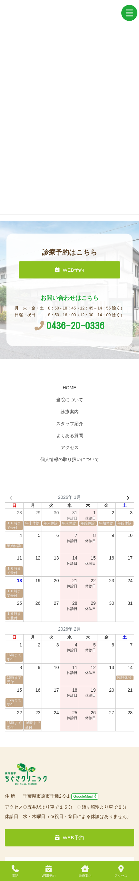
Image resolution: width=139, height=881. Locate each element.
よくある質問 (69, 435)
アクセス (70, 447)
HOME (69, 387)
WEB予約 (69, 270)
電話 (15, 871)
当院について (69, 399)
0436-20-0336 (69, 325)
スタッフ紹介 (69, 423)
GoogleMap (84, 796)
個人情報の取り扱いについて (69, 459)
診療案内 (70, 411)
